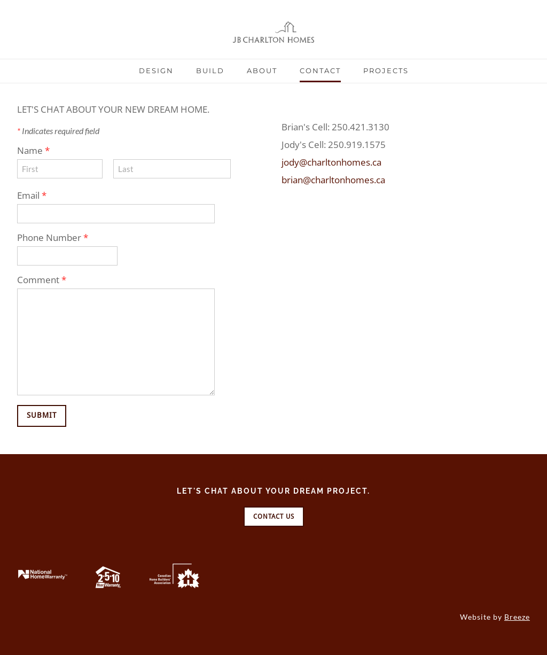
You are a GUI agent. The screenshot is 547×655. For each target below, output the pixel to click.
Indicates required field (58, 131)
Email (31, 195)
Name (33, 150)
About (262, 70)
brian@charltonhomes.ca (333, 180)
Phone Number (52, 237)
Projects (386, 70)
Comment (41, 280)
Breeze (517, 616)
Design (156, 70)
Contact (320, 70)
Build (210, 70)
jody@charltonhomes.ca (331, 162)
